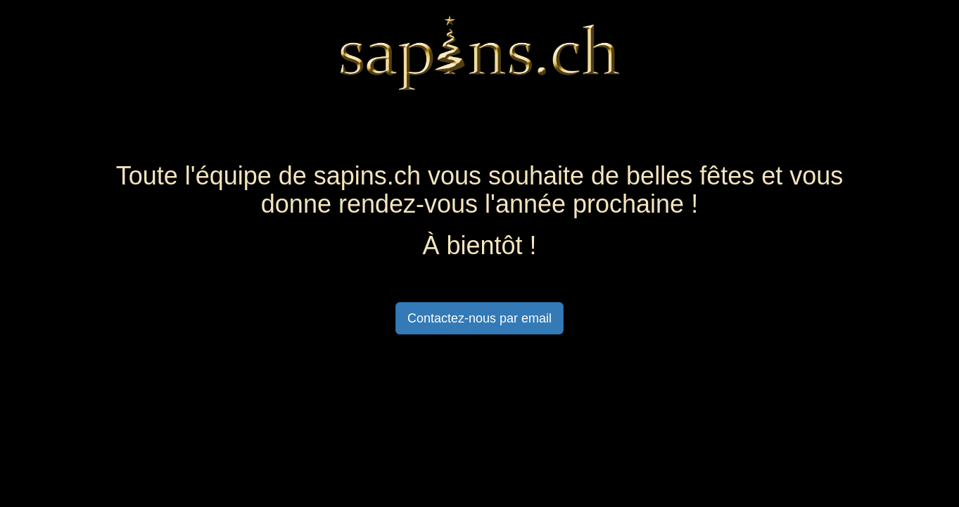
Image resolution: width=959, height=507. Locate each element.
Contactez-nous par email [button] (479, 318)
